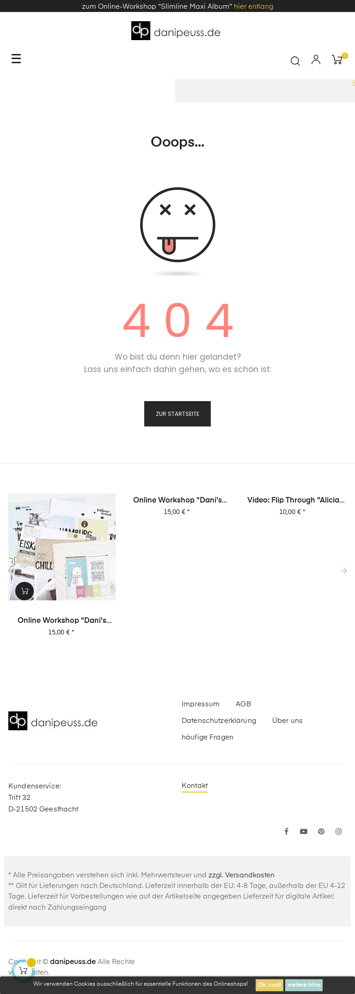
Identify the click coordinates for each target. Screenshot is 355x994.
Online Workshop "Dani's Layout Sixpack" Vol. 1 (62, 621)
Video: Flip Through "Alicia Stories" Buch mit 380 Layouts (293, 501)
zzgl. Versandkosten (241, 875)
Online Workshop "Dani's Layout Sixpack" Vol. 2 (177, 501)
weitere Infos (304, 985)
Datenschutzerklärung (219, 720)
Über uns (287, 720)
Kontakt (195, 785)
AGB (243, 704)
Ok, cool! (269, 985)
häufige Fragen (207, 737)
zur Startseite (177, 414)
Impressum (201, 704)
